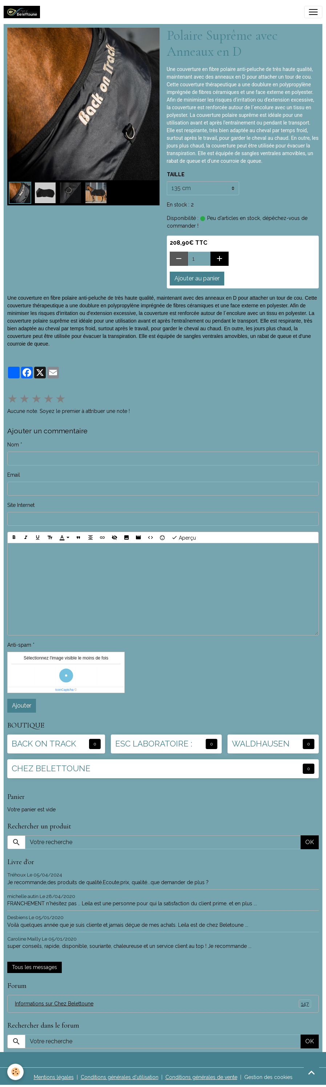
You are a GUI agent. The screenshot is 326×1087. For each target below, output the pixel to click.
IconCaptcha (64, 690)
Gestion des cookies (268, 1077)
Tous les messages (34, 967)
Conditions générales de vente (201, 1077)
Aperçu (184, 537)
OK (309, 842)
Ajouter (21, 705)
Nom (13, 445)
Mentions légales (54, 1077)
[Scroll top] (311, 1072)
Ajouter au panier (197, 278)
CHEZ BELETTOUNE (51, 768)
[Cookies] (15, 1072)
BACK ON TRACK (44, 743)
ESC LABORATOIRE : (153, 743)
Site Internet (21, 505)
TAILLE (176, 174)
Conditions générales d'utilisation (119, 1077)
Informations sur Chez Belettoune (163, 1004)
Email (13, 475)
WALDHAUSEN (261, 743)
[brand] (23, 12)
